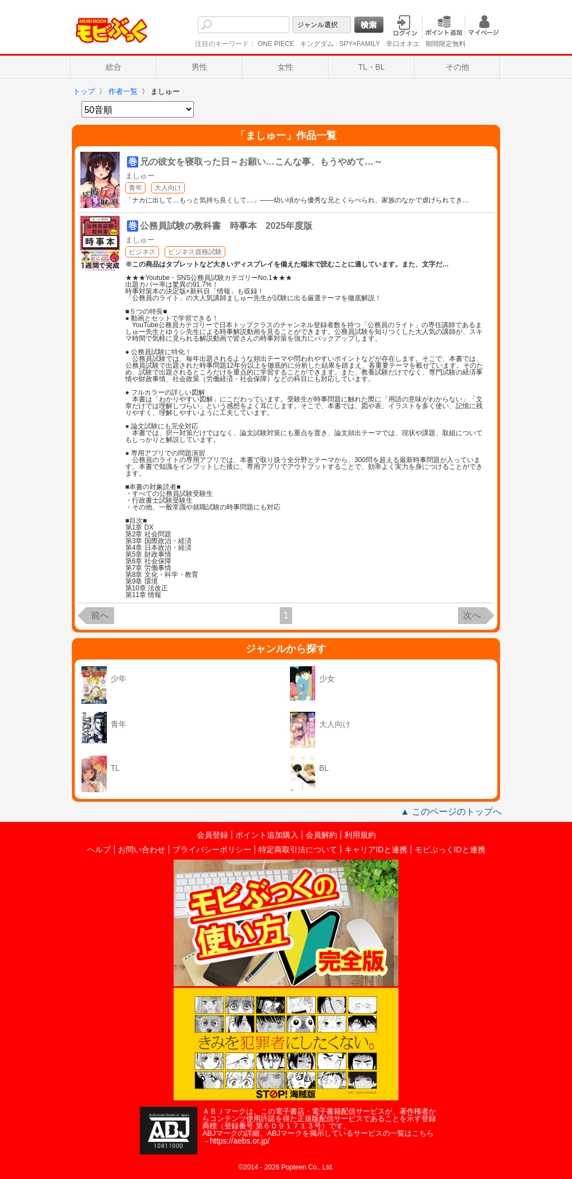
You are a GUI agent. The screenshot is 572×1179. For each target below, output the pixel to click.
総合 (113, 66)
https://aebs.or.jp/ (240, 1140)
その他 (457, 66)
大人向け (168, 188)
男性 (199, 66)
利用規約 (360, 834)
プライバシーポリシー (211, 849)
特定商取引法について (297, 849)
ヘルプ (99, 849)
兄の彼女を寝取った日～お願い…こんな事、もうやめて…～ (261, 161)
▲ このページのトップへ (451, 811)
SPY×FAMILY (359, 43)
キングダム (317, 43)
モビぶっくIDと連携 (450, 849)
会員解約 (321, 834)
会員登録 (212, 834)
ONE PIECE (275, 43)
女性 (285, 66)
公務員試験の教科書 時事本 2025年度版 (226, 226)
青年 (135, 188)
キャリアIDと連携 (375, 849)
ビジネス (142, 252)
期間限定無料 (445, 43)
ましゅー (140, 175)
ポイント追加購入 (266, 834)
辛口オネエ (403, 43)
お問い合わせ (141, 849)
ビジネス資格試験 (195, 252)
